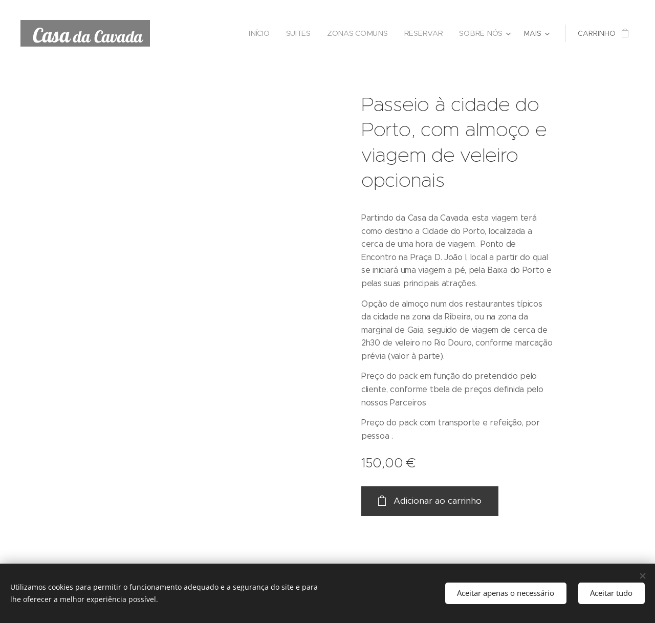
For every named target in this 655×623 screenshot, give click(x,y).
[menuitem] (263, 33)
